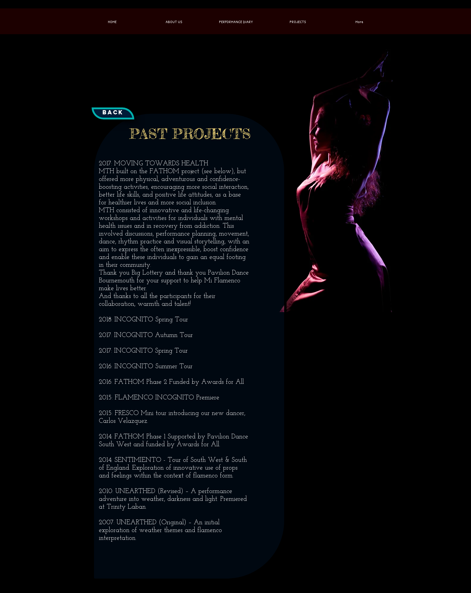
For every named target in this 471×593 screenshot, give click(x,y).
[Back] (113, 113)
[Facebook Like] (169, 7)
